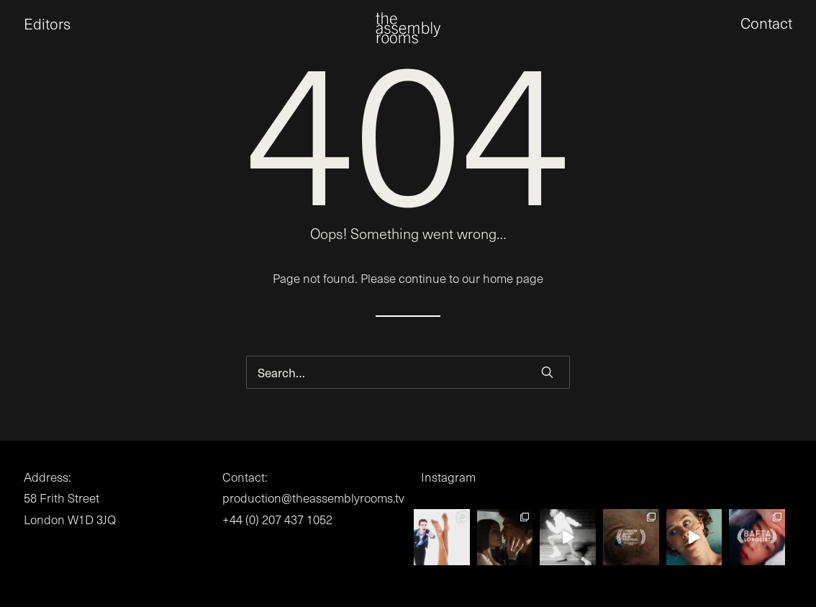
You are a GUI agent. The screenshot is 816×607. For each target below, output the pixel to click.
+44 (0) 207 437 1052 (277, 519)
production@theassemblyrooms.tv (313, 498)
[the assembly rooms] (408, 36)
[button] (547, 372)
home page (513, 278)
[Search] (408, 372)
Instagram (448, 477)
